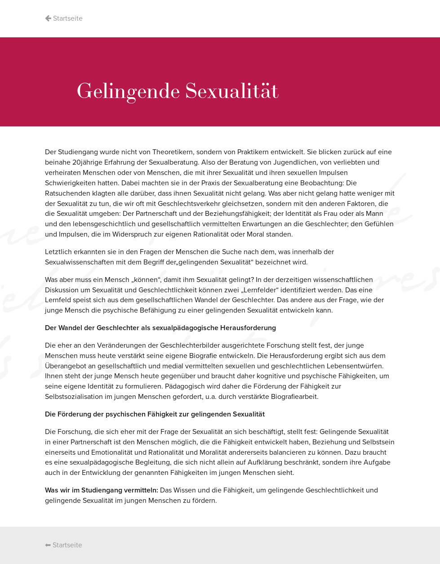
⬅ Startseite (63, 545)
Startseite (64, 18)
